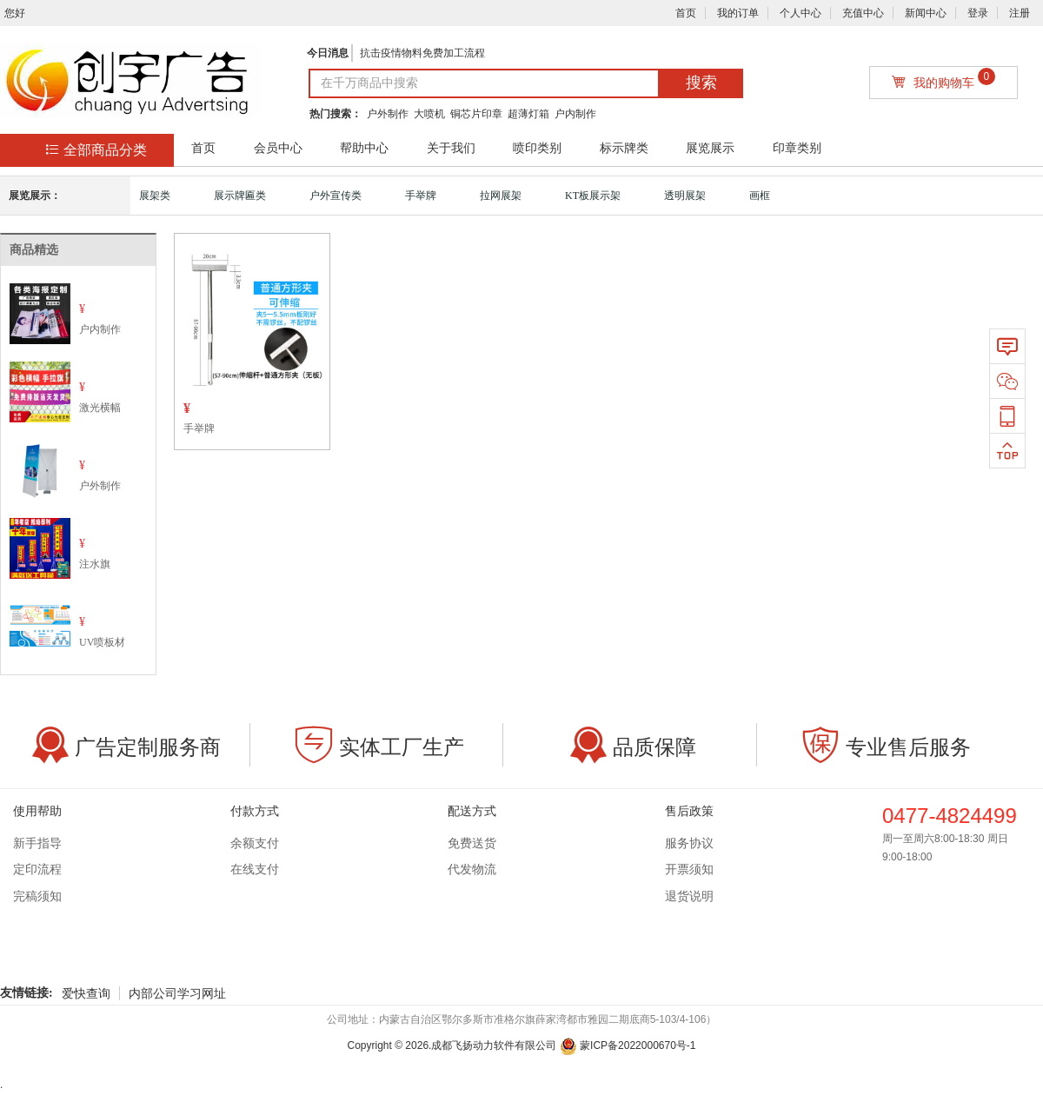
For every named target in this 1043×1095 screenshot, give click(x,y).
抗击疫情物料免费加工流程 (422, 53)
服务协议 (689, 843)
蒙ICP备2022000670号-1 (628, 1045)
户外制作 (388, 114)
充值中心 (863, 13)
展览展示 (710, 148)
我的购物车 (943, 79)
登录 (977, 13)
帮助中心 (364, 148)
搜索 (701, 82)
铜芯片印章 (476, 114)
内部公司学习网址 (177, 993)
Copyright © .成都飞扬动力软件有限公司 (451, 1045)
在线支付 (254, 869)
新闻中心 (926, 13)
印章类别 (797, 148)
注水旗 (94, 564)
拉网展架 (501, 195)
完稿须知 (37, 896)
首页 (685, 13)
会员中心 (278, 148)
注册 (1019, 13)
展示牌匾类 (240, 195)
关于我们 (451, 148)
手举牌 (420, 195)
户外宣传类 (335, 195)
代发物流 (472, 869)
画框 (759, 195)
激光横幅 (100, 408)
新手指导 (37, 843)
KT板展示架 (593, 195)
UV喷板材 (102, 642)
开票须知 (689, 869)
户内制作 (575, 114)
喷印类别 (537, 148)
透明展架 (685, 195)
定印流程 (37, 869)
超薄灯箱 (528, 114)
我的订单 (738, 13)
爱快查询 (86, 993)
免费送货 (472, 843)
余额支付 (254, 843)
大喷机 (429, 114)
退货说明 (689, 896)
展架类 (154, 195)
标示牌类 (624, 148)
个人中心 (800, 13)
